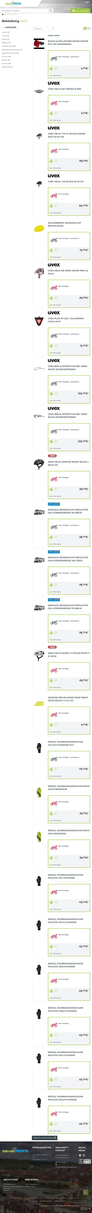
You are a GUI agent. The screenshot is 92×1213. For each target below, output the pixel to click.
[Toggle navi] (2, 2)
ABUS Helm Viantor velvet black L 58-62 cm (68, 463)
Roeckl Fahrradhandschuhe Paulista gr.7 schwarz (65, 876)
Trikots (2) (5, 36)
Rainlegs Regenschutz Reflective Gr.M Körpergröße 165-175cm (68, 559)
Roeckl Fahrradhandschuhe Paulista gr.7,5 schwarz (65, 920)
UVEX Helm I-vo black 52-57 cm (65, 181)
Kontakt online (46, 1201)
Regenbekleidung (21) (10, 53)
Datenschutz (8, 1192)
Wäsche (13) (6, 43)
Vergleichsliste (30, 1186)
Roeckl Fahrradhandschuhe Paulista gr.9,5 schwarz (65, 1098)
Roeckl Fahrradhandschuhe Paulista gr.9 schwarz (65, 1054)
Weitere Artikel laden (44, 1138)
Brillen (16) (6, 60)
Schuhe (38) (6, 63)
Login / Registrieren (32, 1184)
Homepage (33, 1201)
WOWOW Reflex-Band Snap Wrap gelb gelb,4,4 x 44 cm (68, 699)
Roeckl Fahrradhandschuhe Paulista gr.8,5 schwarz (65, 1009)
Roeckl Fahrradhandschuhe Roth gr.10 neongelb (69, 832)
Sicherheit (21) (7, 67)
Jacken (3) (6, 32)
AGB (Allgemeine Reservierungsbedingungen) (13, 1185)
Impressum (8, 1188)
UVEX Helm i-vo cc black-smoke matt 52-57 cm (66, 135)
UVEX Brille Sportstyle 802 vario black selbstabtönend (67, 415)
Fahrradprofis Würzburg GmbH (67, 1206)
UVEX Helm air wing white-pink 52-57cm (68, 272)
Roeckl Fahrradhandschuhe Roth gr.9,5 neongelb (69, 788)
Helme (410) (6, 56)
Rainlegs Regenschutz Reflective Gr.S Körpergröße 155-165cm (68, 511)
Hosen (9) (5, 39)
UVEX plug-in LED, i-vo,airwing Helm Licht (66, 320)
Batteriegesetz (9, 1190)
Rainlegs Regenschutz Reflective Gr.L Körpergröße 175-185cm (68, 607)
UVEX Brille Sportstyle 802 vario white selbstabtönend (67, 368)
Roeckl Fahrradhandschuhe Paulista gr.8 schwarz (65, 965)
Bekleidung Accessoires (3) (12, 50)
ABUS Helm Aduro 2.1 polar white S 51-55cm (69, 654)
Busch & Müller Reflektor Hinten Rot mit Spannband (68, 42)
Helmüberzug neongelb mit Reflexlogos (64, 224)
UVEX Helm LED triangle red (64, 89)
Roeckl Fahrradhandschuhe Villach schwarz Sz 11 (65, 743)
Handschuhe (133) (9, 46)
